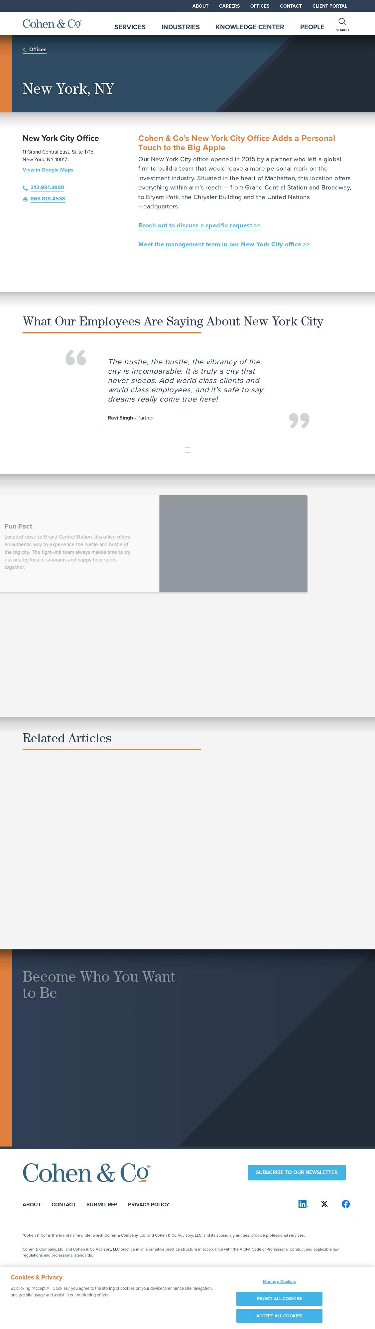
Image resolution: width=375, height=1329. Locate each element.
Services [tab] (130, 27)
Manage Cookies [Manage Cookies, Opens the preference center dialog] (279, 1285)
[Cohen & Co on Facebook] (345, 1204)
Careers (229, 6)
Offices (259, 6)
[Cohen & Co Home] (52, 23)
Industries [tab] (181, 27)
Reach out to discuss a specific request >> (199, 225)
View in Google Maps (48, 170)
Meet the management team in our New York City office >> (224, 244)
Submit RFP (101, 1204)
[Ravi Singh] (187, 450)
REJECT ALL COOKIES (279, 1302)
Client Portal (329, 6)
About (200, 6)
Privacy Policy (148, 1204)
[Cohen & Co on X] (324, 1204)
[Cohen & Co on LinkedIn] (303, 1204)
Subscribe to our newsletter (297, 1172)
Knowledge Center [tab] (250, 27)
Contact (291, 6)
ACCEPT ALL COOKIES (279, 1319)
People (312, 27)
